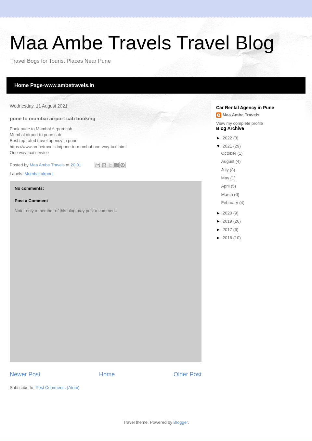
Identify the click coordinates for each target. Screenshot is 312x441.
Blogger (181, 422)
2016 (228, 237)
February (230, 202)
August (228, 161)
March (227, 194)
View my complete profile (239, 123)
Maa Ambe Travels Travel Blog (142, 43)
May (225, 177)
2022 (228, 138)
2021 (228, 146)
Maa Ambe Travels (241, 114)
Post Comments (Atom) (58, 387)
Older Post (188, 374)
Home (107, 374)
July (225, 169)
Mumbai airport (39, 173)
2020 (228, 213)
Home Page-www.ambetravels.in (54, 85)
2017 (228, 229)
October (229, 153)
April (226, 186)
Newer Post (25, 374)
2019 (228, 221)
